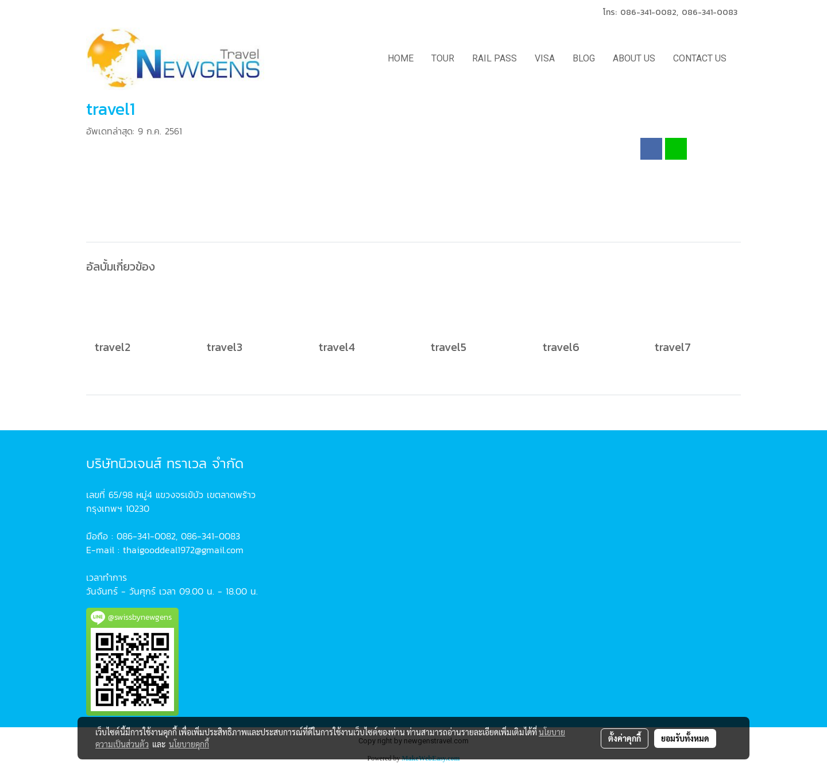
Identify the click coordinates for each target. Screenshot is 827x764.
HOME (400, 58)
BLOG (584, 58)
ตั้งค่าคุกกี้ (624, 738)
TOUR (442, 58)
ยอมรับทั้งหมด (685, 738)
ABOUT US (634, 58)
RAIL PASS (494, 58)
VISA (545, 58)
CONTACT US (699, 58)
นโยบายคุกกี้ (189, 744)
